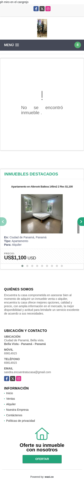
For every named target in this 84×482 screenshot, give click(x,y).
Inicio (9, 393)
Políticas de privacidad (20, 420)
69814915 (10, 353)
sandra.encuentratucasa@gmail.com (27, 372)
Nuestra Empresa (17, 409)
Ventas (10, 398)
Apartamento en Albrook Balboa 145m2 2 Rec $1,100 (42, 186)
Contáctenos (14, 415)
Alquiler (11, 404)
